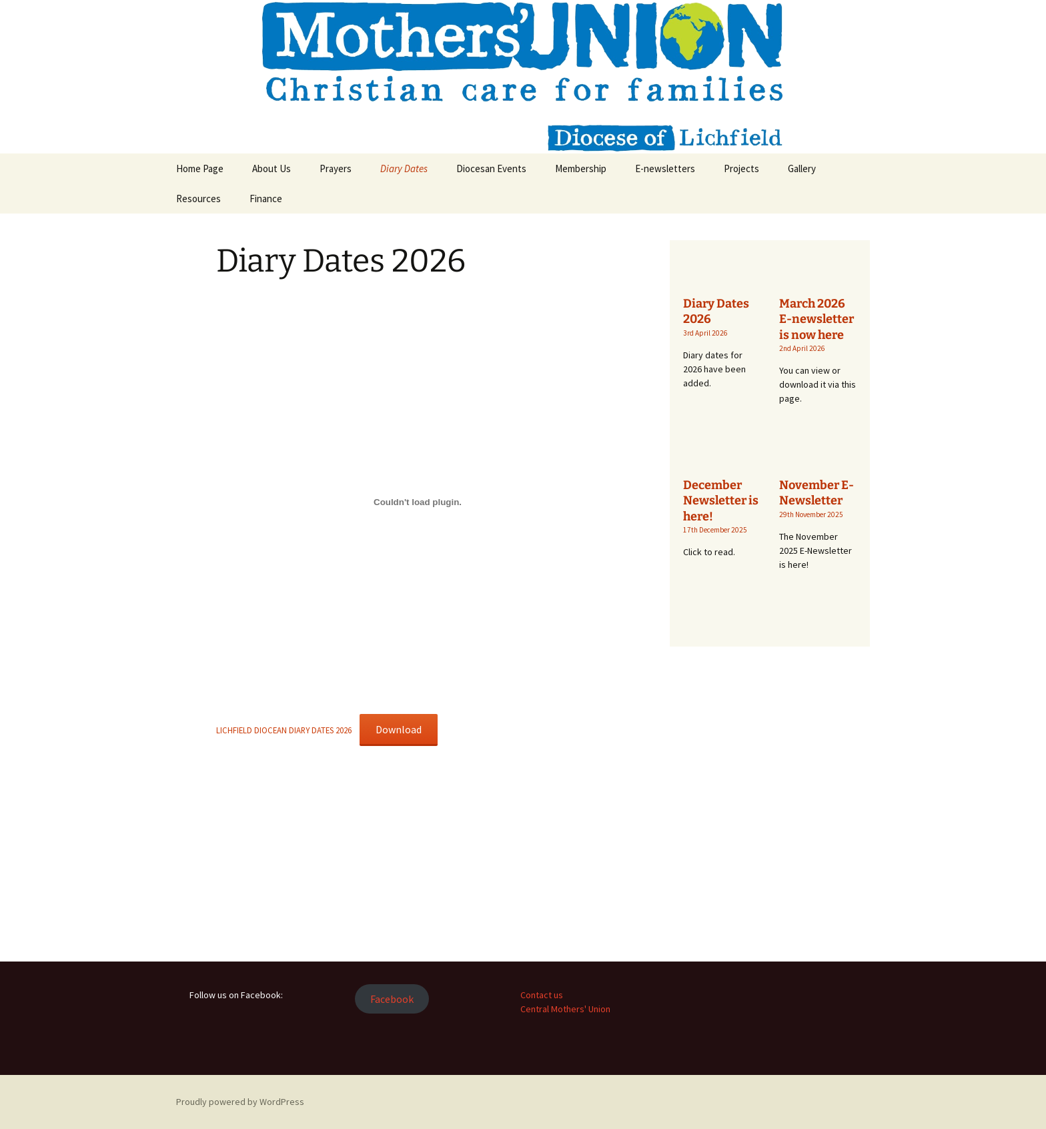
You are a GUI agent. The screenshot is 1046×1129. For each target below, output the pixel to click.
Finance (265, 198)
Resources (198, 198)
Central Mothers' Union (565, 1009)
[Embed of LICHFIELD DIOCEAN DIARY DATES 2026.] (417, 502)
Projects (741, 168)
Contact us (541, 995)
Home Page (199, 168)
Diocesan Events (491, 168)
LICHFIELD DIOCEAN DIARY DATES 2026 (284, 730)
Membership (580, 168)
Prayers (336, 168)
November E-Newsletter (816, 493)
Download (399, 729)
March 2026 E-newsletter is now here (816, 319)
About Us (271, 168)
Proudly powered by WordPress (240, 1102)
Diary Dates (404, 168)
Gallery (802, 168)
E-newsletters (665, 168)
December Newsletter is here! (720, 501)
